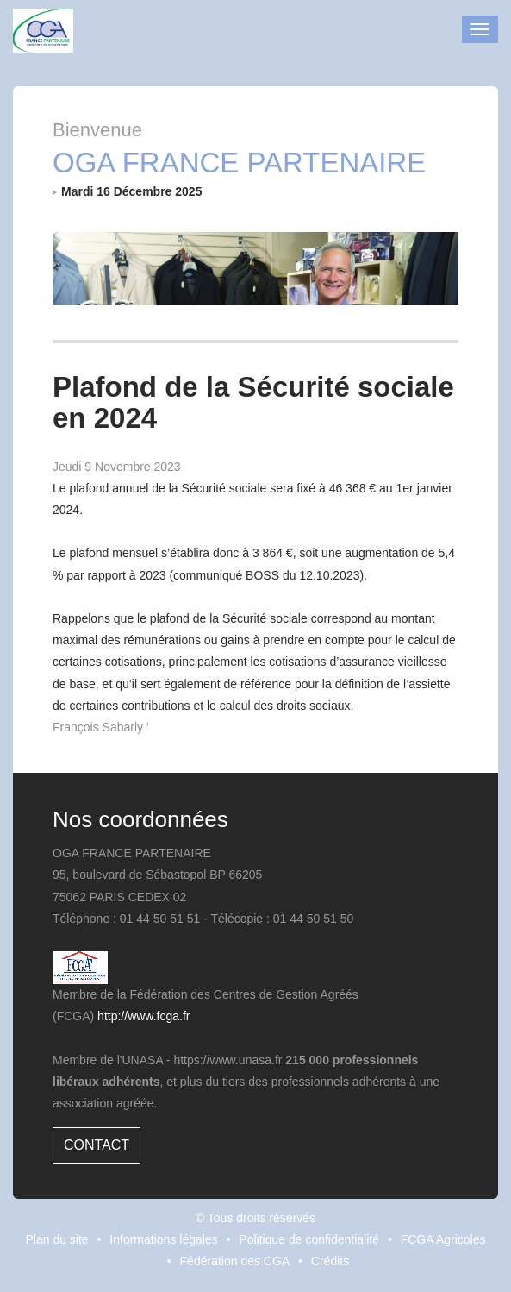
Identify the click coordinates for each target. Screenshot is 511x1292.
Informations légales (163, 1239)
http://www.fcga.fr (143, 1016)
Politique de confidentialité (309, 1239)
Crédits (330, 1261)
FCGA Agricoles (443, 1239)
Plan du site (56, 1239)
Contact (96, 1145)
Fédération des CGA (235, 1261)
